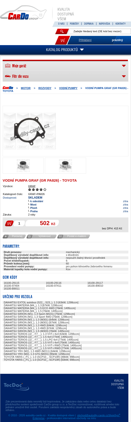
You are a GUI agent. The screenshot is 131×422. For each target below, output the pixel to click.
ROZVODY (44, 88)
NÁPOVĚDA (104, 23)
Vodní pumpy (68, 88)
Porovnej (17, 236)
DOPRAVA (89, 23)
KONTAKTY (120, 23)
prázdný (117, 40)
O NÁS (61, 23)
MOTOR (26, 88)
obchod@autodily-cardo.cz (92, 415)
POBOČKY (74, 23)
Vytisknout (44, 236)
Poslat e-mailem (76, 236)
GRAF (32, 186)
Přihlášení (85, 40)
